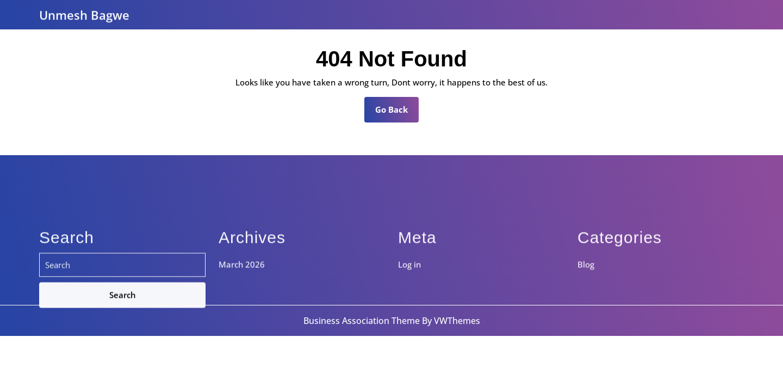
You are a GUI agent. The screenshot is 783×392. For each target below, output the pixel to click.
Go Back (397, 112)
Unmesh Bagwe (84, 13)
